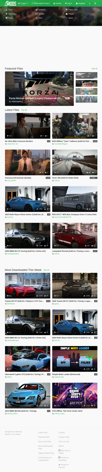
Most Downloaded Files (45, 447)
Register (80, 3)
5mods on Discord (64, 466)
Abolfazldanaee (13, 254)
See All (94, 69)
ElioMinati (11, 304)
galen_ (57, 304)
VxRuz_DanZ (59, 414)
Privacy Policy (64, 437)
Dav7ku (10, 217)
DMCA (61, 446)
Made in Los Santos (13, 434)
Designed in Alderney (13, 432)
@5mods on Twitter (65, 451)
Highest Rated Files (46, 453)
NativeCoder (59, 377)
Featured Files (44, 437)
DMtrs (9, 377)
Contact (62, 433)
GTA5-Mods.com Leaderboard (45, 459)
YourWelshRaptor (61, 144)
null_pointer (11, 180)
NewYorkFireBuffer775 (63, 217)
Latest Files (42, 433)
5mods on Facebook (64, 458)
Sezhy (57, 254)
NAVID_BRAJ (12, 414)
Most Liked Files (44, 442)
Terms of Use (64, 442)
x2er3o (57, 180)
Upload (57, 3)
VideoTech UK (12, 144)
